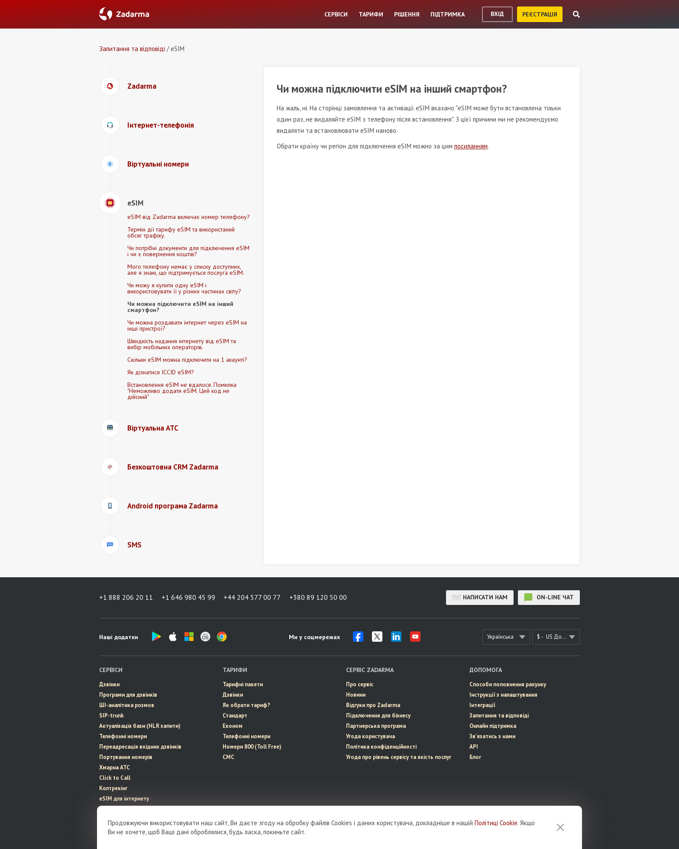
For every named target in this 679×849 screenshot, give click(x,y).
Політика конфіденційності (381, 746)
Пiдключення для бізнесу (378, 715)
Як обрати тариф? (246, 705)
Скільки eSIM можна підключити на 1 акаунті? (187, 359)
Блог (475, 757)
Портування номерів (125, 757)
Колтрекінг (113, 788)
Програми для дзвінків (128, 694)
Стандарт (235, 715)
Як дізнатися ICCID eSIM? (160, 372)
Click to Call (114, 777)
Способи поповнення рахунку (507, 684)
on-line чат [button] (549, 597)
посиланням (471, 146)
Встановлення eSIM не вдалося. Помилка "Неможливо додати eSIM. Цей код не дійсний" (181, 391)
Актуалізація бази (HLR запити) (140, 726)
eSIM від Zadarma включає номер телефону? (188, 217)
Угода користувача (370, 736)
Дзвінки (109, 684)
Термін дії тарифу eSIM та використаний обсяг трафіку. (181, 232)
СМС (105, 809)
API (473, 746)
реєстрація (539, 14)
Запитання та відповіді (132, 49)
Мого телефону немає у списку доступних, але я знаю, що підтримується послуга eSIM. (185, 270)
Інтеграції (482, 705)
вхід (497, 14)
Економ (232, 726)
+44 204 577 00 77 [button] (252, 597)
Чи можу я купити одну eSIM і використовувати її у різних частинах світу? (184, 288)
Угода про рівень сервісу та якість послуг (398, 757)
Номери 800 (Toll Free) (252, 746)
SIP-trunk (111, 715)
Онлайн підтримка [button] (492, 726)
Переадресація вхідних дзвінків (140, 746)
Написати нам (480, 597)
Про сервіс (359, 684)
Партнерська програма (376, 726)
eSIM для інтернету (124, 798)
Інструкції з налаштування (503, 694)
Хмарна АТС (114, 767)
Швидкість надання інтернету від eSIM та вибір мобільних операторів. (181, 344)
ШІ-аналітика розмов (126, 705)
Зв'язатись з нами (492, 736)
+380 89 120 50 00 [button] (318, 597)
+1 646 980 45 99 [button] (188, 597)
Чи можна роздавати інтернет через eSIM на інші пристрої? (187, 325)
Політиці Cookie (496, 827)
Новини (355, 694)
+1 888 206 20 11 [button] (126, 597)
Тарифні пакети (243, 684)
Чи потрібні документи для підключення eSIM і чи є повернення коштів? (188, 251)
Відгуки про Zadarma (373, 705)
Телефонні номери (123, 736)
